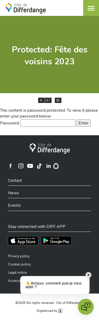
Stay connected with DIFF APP (36, 226)
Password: (37, 123)
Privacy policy (19, 256)
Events (14, 205)
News (13, 193)
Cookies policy (19, 264)
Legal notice (17, 272)
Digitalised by (49, 311)
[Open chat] (86, 307)
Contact (15, 180)
